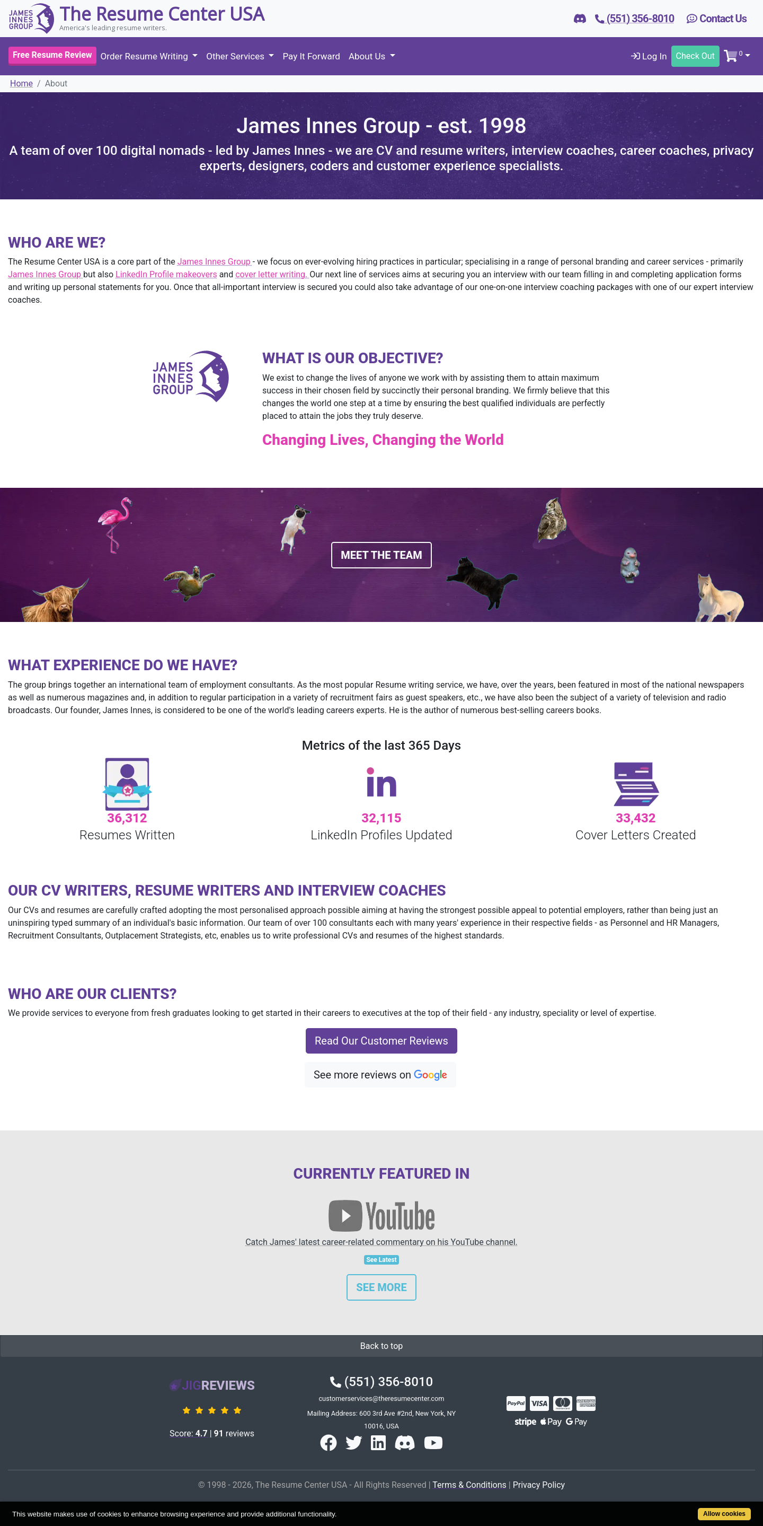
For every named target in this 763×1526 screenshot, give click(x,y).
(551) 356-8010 (381, 1381)
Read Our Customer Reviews (381, 1040)
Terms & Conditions (469, 1485)
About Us (368, 56)
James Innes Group (215, 262)
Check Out (695, 56)
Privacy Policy (539, 1485)
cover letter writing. (272, 274)
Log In (649, 56)
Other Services (236, 56)
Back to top (381, 1346)
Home (21, 83)
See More (381, 1287)
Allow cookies (724, 1514)
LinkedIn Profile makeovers (166, 274)
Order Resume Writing (145, 56)
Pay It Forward (311, 56)
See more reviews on (380, 1075)
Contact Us (717, 18)
